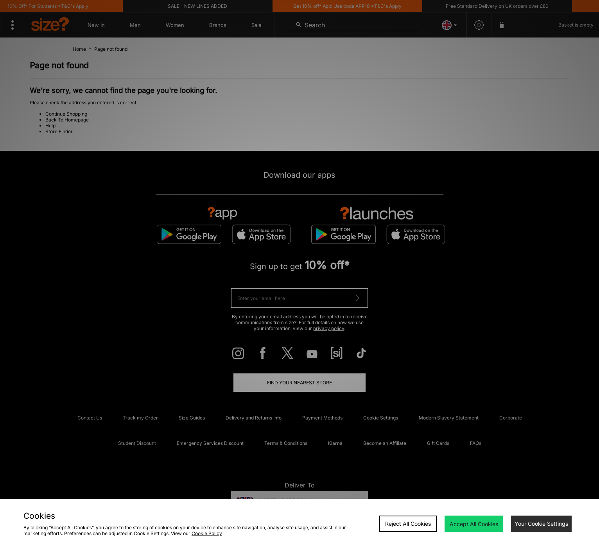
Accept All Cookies (474, 524)
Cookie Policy (207, 533)
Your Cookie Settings (541, 523)
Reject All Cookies (408, 523)
